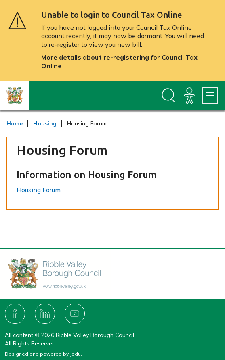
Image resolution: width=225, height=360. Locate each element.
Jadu (75, 354)
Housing (45, 123)
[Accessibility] (189, 95)
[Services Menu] (210, 95)
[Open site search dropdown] (168, 95)
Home (14, 123)
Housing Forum (39, 190)
